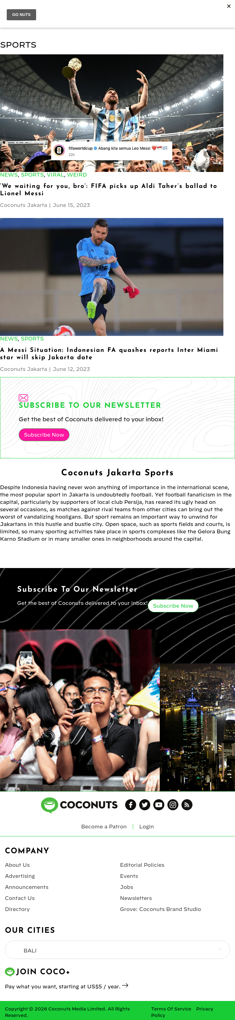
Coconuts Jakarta (23, 205)
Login (146, 826)
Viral (55, 174)
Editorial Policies (142, 865)
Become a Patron (104, 826)
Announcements (26, 887)
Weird (77, 174)
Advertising (20, 876)
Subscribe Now (44, 435)
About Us (17, 865)
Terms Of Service (171, 1008)
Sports (32, 174)
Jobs (126, 887)
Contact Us (20, 898)
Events (129, 876)
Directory (17, 909)
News (9, 174)
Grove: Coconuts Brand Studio (160, 909)
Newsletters (136, 898)
